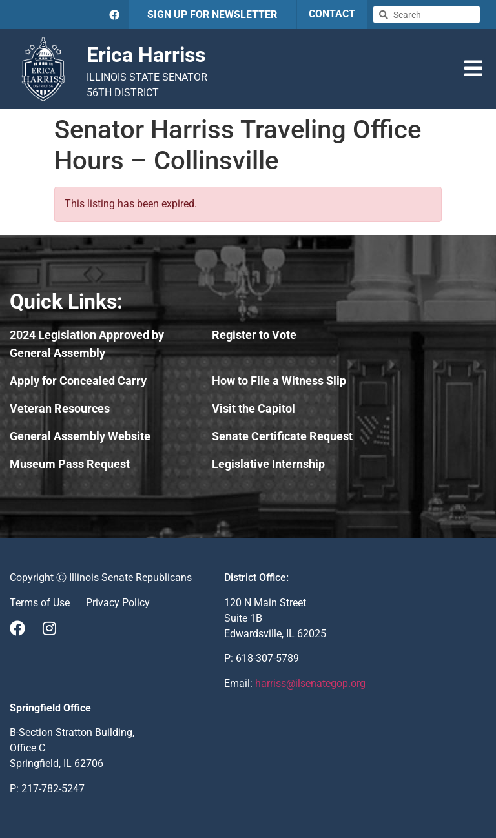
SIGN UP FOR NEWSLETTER (212, 14)
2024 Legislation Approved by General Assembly (87, 344)
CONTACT (332, 14)
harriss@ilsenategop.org (310, 683)
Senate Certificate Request (282, 436)
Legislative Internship (268, 464)
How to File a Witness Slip (279, 380)
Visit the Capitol (253, 408)
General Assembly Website (80, 436)
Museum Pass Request (70, 464)
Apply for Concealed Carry (78, 380)
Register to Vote (254, 335)
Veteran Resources (60, 408)
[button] (473, 68)
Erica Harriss (146, 55)
